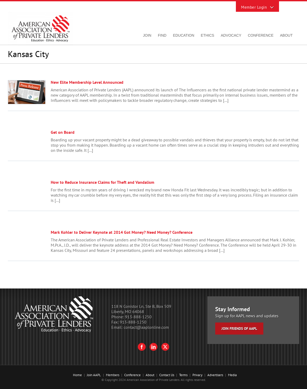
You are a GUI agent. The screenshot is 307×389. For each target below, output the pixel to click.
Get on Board (63, 132)
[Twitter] (165, 347)
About (150, 375)
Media (232, 375)
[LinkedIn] (153, 347)
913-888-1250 (138, 316)
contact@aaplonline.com (146, 327)
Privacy (197, 375)
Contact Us (166, 375)
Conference (132, 375)
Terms (183, 375)
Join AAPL (94, 375)
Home (77, 375)
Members (112, 375)
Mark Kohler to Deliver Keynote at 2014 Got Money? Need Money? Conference (121, 232)
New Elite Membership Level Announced (87, 82)
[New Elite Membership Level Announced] (27, 92)
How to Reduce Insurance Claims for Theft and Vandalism (102, 182)
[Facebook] (142, 347)
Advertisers (215, 375)
